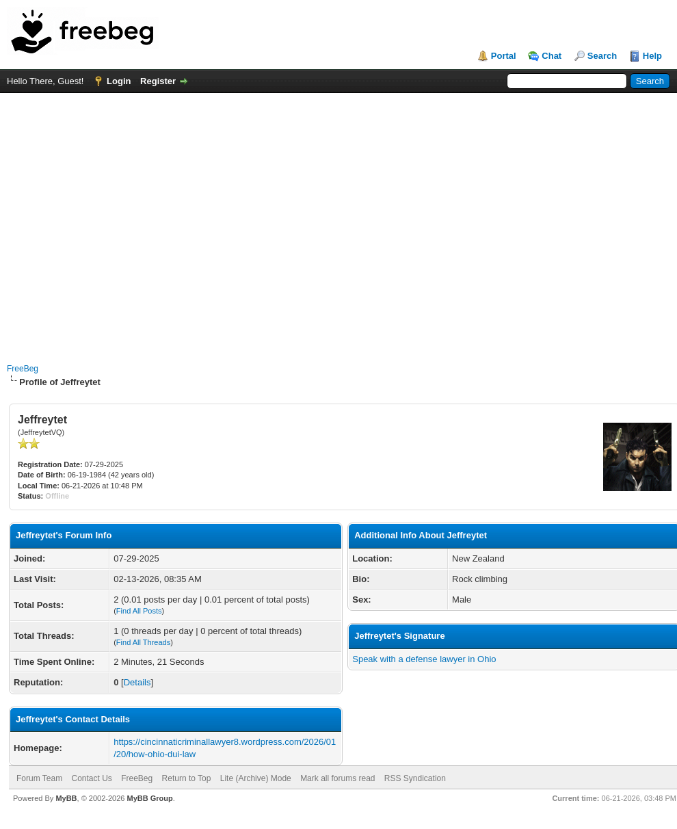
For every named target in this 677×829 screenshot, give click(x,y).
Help (652, 56)
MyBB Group (149, 798)
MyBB (66, 798)
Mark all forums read (337, 778)
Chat (551, 56)
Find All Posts (139, 611)
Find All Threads (143, 642)
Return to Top (186, 778)
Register (158, 81)
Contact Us (91, 778)
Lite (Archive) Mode (255, 778)
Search (602, 56)
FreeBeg (22, 368)
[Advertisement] (128, 221)
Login (119, 81)
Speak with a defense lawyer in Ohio (424, 659)
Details (137, 682)
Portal (503, 56)
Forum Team (39, 778)
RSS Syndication (415, 778)
